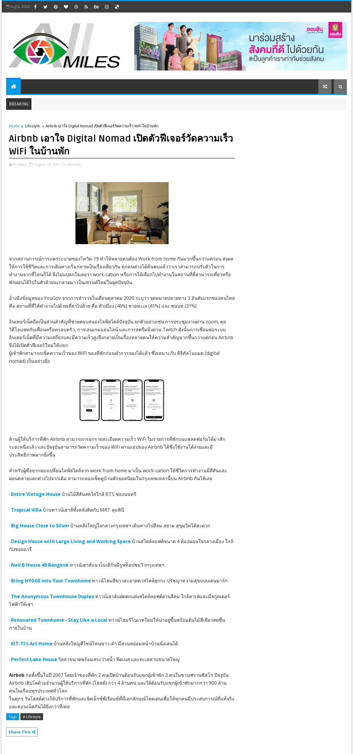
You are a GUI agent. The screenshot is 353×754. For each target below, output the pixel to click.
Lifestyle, (74, 164)
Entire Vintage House (36, 494)
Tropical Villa (26, 510)
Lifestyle (32, 125)
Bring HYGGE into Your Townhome (51, 580)
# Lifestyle (32, 716)
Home (14, 125)
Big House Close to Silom (40, 525)
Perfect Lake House (34, 659)
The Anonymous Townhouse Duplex (52, 596)
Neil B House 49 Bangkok (40, 565)
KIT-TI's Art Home (31, 643)
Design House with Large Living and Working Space (71, 541)
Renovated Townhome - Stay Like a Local (59, 620)
